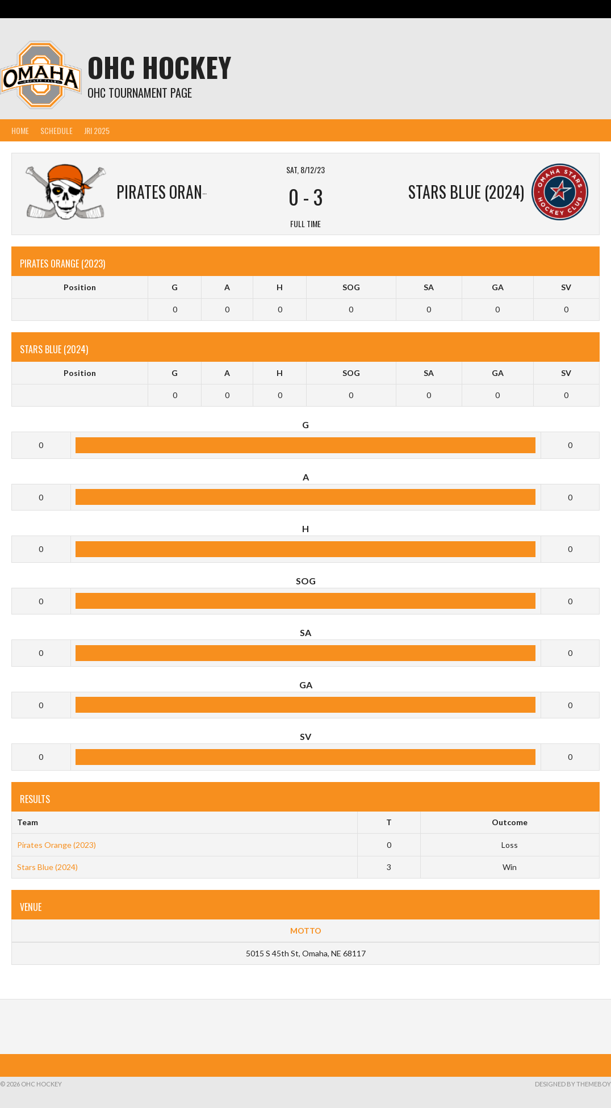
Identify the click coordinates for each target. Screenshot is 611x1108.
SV (566, 287)
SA (429, 287)
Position (80, 287)
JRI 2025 (97, 130)
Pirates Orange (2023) (56, 845)
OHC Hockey (159, 67)
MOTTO (305, 930)
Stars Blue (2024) (47, 867)
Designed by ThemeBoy (573, 1084)
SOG (351, 287)
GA (498, 287)
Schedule (56, 130)
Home (20, 130)
